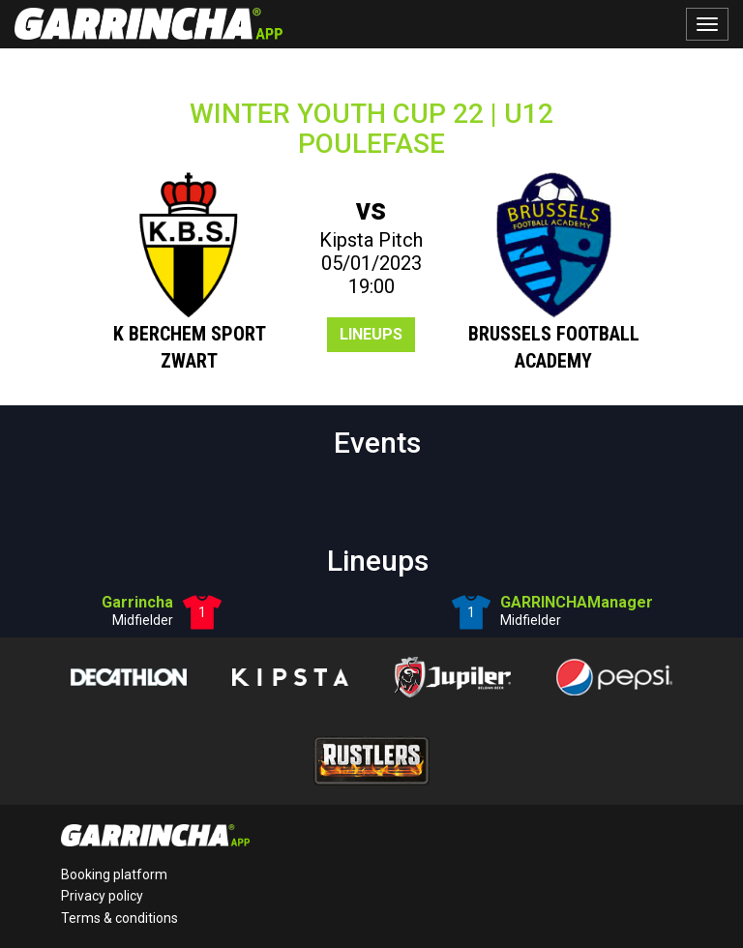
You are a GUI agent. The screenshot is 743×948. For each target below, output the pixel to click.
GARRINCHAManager (576, 602)
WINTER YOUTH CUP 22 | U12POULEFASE (371, 129)
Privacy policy (102, 896)
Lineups (371, 334)
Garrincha (137, 602)
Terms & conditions (119, 918)
